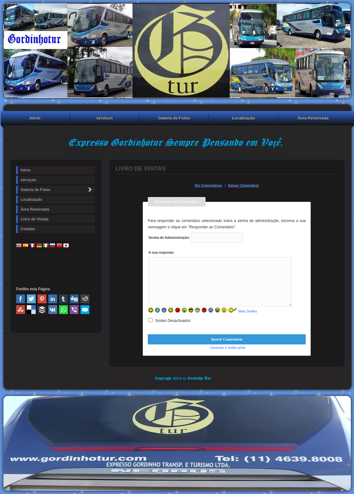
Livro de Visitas (35, 219)
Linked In (52, 298)
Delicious (31, 309)
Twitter (31, 298)
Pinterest (42, 298)
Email (85, 309)
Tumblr (63, 298)
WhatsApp (63, 309)
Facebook (20, 298)
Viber (74, 309)
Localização (243, 118)
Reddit (85, 298)
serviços (104, 118)
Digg (74, 298)
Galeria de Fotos (174, 118)
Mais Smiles (247, 311)
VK (52, 309)
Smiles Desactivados (169, 320)
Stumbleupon (20, 309)
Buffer (42, 309)
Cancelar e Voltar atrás (227, 347)
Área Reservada (312, 118)
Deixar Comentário (243, 185)
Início (35, 118)
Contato (28, 229)
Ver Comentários (208, 185)
